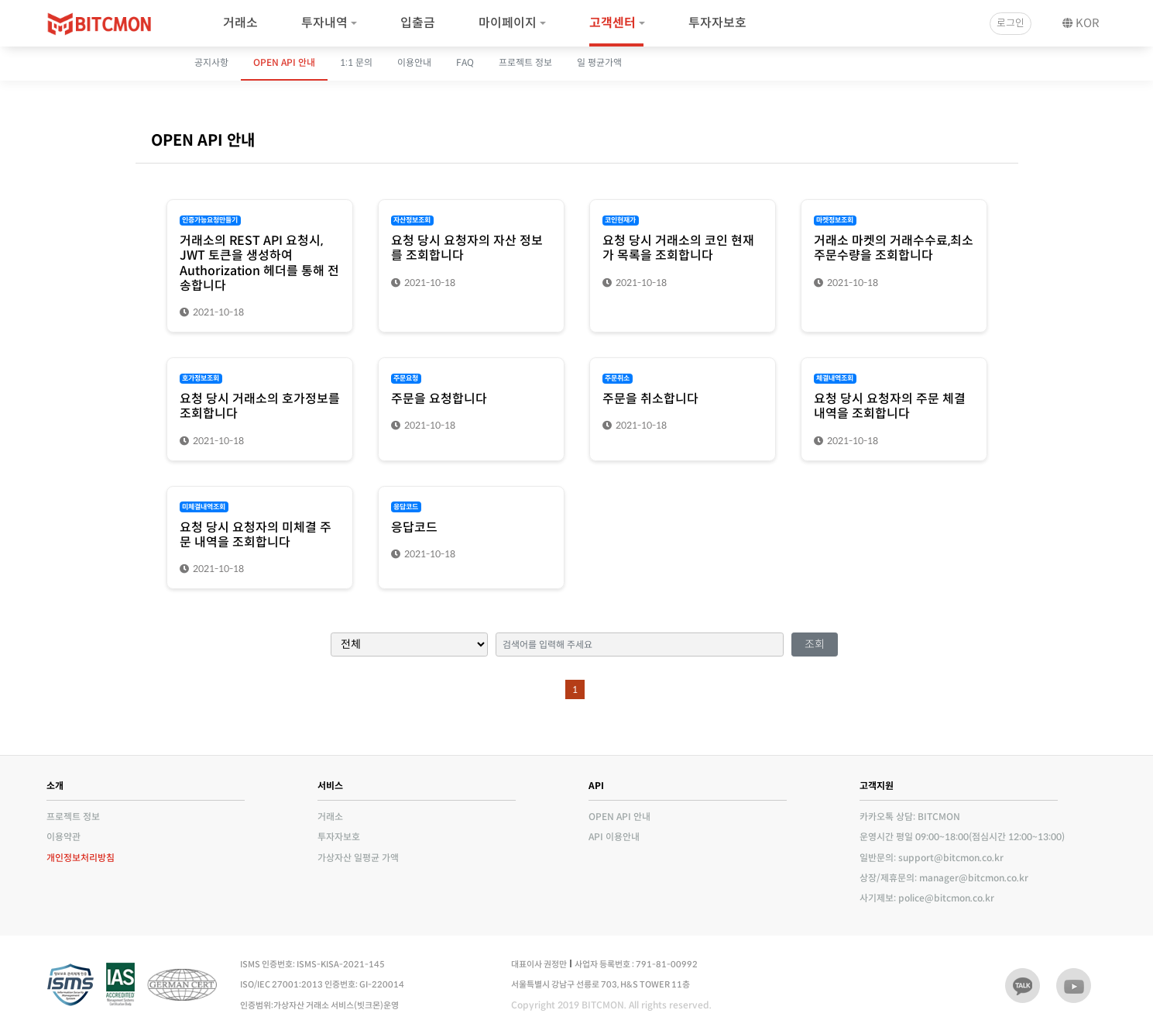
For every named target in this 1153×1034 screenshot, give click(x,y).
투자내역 (324, 23)
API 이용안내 (614, 837)
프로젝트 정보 (525, 62)
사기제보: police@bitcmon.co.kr (927, 898)
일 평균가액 (599, 62)
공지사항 (211, 62)
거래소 (240, 23)
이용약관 (63, 837)
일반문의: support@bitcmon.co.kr (932, 857)
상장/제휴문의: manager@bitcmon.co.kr (944, 878)
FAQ (465, 62)
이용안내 (414, 62)
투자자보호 (717, 23)
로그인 (1010, 23)
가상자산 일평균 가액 (358, 857)
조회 (815, 644)
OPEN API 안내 (284, 62)
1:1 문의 (356, 62)
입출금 (417, 23)
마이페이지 (508, 23)
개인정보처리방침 (80, 857)
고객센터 (612, 23)
